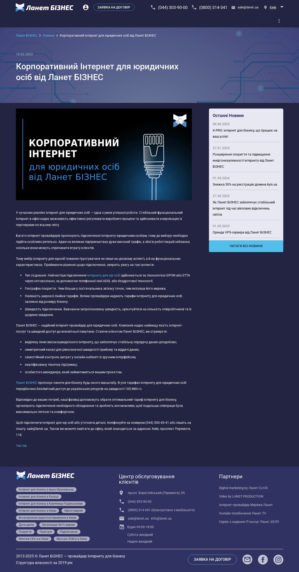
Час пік (21, 445)
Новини (48, 35)
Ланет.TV (259, 513)
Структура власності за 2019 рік (44, 562)
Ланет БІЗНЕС (26, 35)
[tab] (42, 21)
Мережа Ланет (261, 505)
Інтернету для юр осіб (103, 275)
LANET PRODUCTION (247, 496)
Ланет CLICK (258, 488)
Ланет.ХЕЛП (269, 522)
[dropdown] (279, 21)
